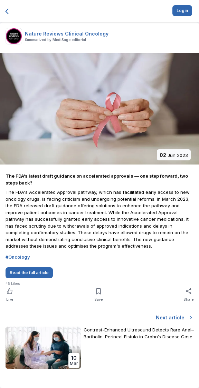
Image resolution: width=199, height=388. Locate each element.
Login (182, 10)
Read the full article (29, 272)
